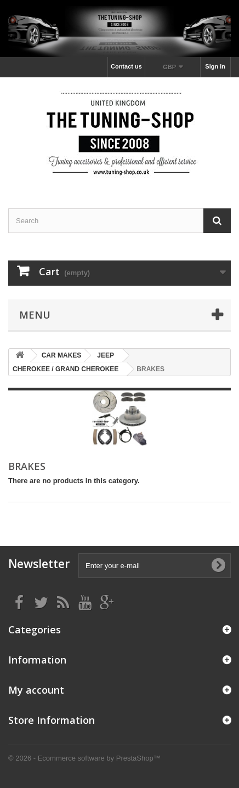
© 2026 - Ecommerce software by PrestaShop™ (84, 758)
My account (36, 689)
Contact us (126, 66)
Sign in (215, 66)
